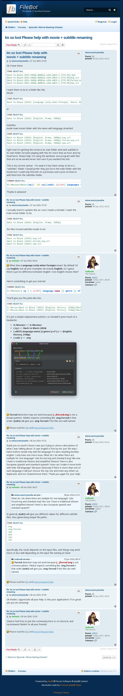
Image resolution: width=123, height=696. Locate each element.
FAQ (27, 427)
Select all (18, 71)
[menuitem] (23, 22)
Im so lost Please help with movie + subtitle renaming (48, 37)
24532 (94, 278)
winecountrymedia (94, 52)
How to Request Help (43, 427)
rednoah (89, 271)
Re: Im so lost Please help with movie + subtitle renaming (28, 201)
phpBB (50, 681)
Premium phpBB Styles (71, 685)
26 (93, 56)
